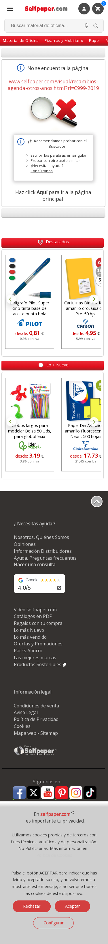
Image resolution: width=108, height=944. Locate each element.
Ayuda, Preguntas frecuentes (45, 558)
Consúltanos (42, 170)
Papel (94, 40)
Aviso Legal (26, 712)
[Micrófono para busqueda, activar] (86, 25)
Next (93, 299)
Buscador (57, 146)
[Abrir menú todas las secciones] (10, 8)
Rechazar (31, 906)
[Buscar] (95, 26)
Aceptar (72, 906)
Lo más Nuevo (29, 630)
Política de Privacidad (36, 719)
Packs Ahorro (28, 650)
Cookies (22, 726)
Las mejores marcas (35, 657)
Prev (11, 299)
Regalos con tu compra (38, 623)
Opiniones (25, 544)
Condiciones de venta (36, 706)
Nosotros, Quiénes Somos (41, 537)
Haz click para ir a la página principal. (53, 195)
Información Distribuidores (43, 551)
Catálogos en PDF (33, 616)
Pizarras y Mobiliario (64, 40)
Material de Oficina (21, 40)
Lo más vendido (30, 637)
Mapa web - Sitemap (36, 733)
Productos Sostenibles (40, 664)
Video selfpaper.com (35, 609)
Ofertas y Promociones (38, 643)
